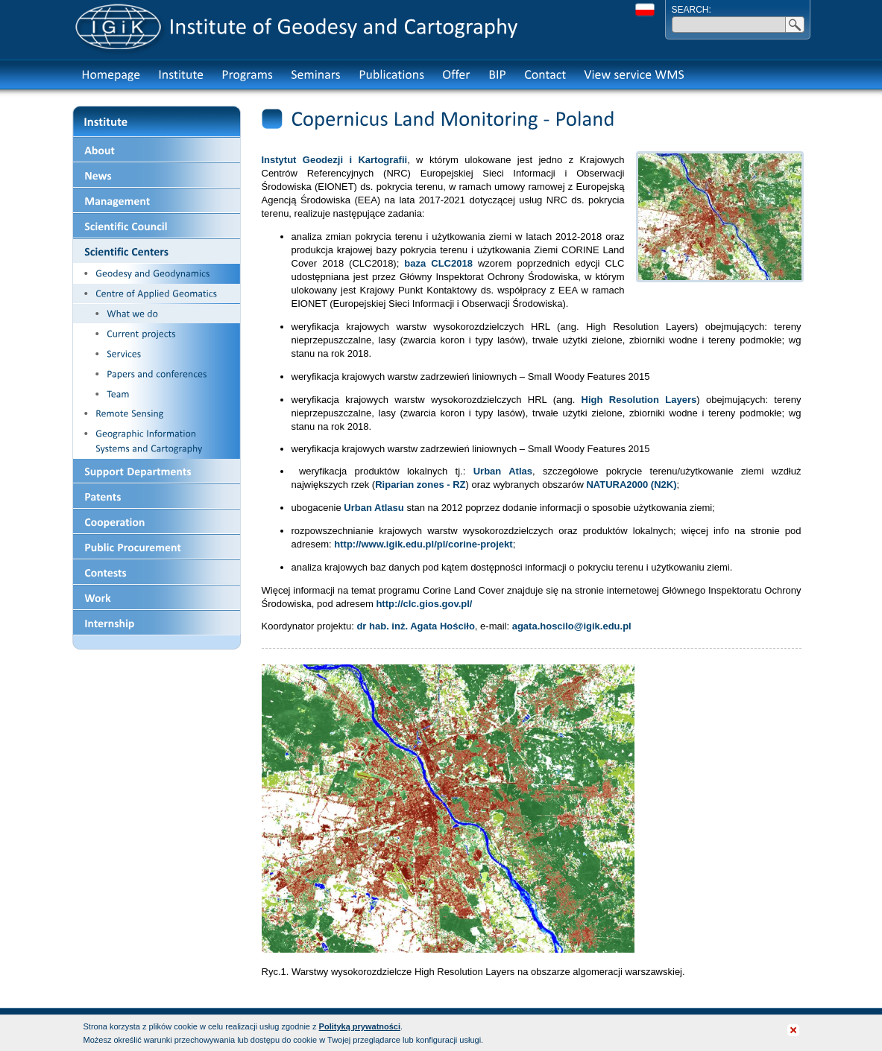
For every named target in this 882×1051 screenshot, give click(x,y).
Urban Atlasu (373, 507)
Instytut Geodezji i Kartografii (335, 159)
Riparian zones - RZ (420, 484)
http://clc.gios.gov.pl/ (424, 603)
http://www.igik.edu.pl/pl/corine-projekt (423, 544)
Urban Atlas (502, 471)
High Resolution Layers (639, 399)
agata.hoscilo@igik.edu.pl (571, 626)
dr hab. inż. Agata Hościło (415, 626)
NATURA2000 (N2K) (631, 484)
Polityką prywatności (359, 1026)
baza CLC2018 (438, 263)
